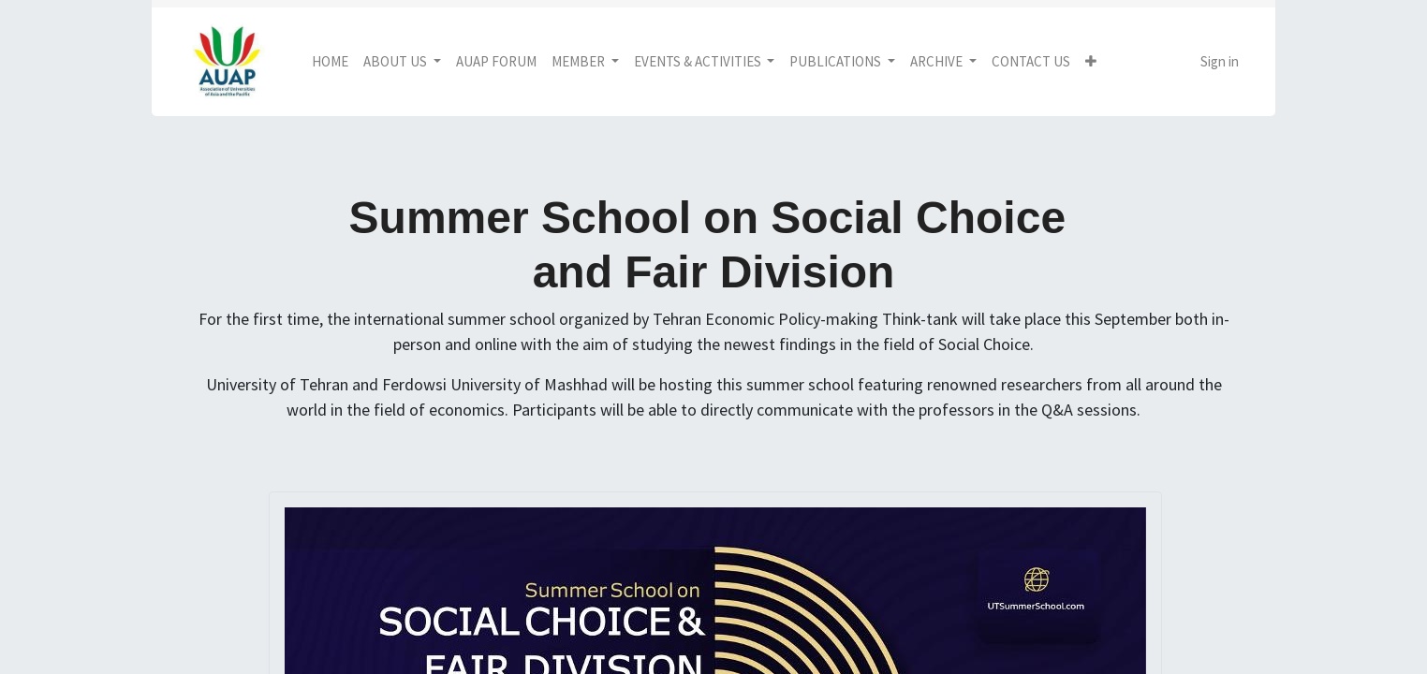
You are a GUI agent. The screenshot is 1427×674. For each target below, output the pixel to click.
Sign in (1219, 61)
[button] (1091, 62)
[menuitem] (330, 62)
